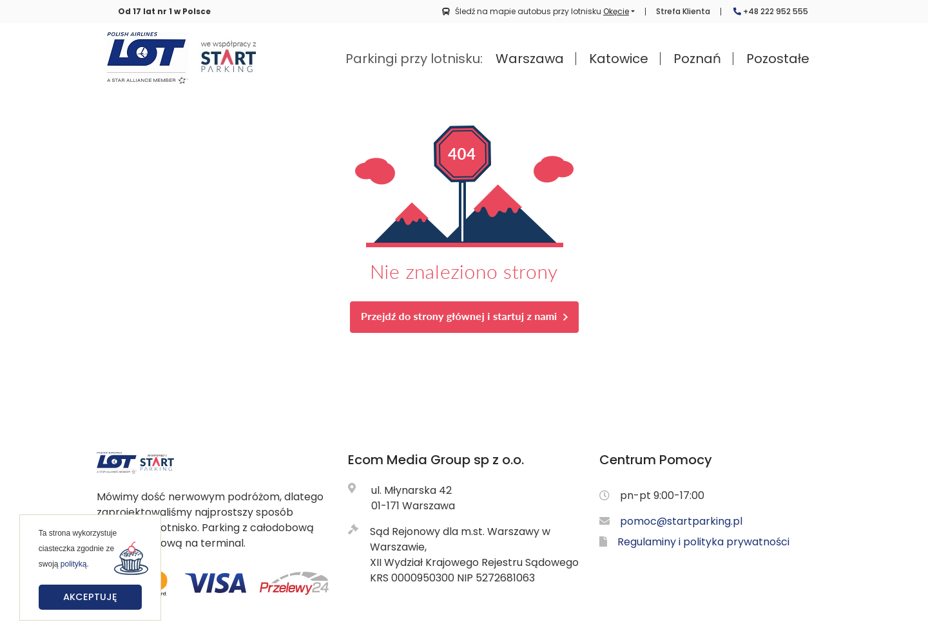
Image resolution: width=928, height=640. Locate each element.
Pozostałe (777, 59)
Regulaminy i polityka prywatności (703, 541)
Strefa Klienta (683, 11)
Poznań (697, 59)
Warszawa (530, 59)
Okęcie (616, 11)
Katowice (618, 59)
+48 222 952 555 (770, 11)
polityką (74, 564)
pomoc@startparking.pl (681, 521)
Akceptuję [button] (90, 596)
